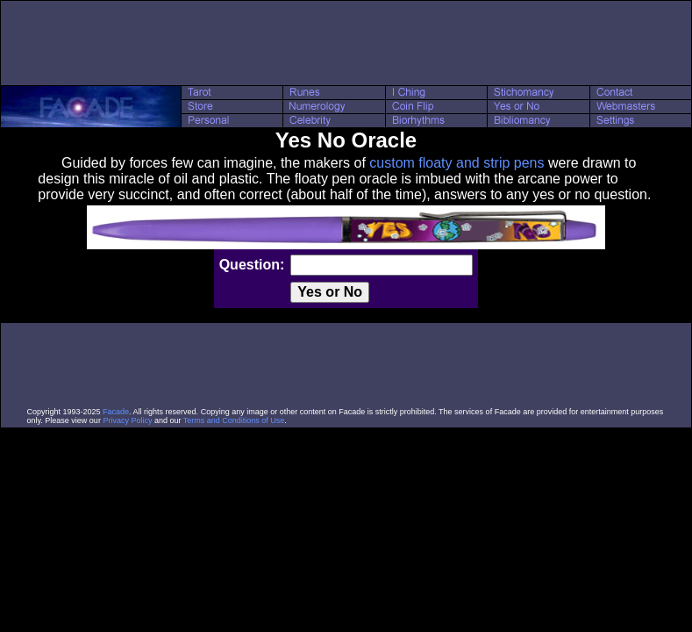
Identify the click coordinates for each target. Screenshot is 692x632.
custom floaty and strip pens (456, 162)
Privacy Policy (127, 420)
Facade (116, 411)
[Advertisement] (346, 43)
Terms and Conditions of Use (234, 420)
